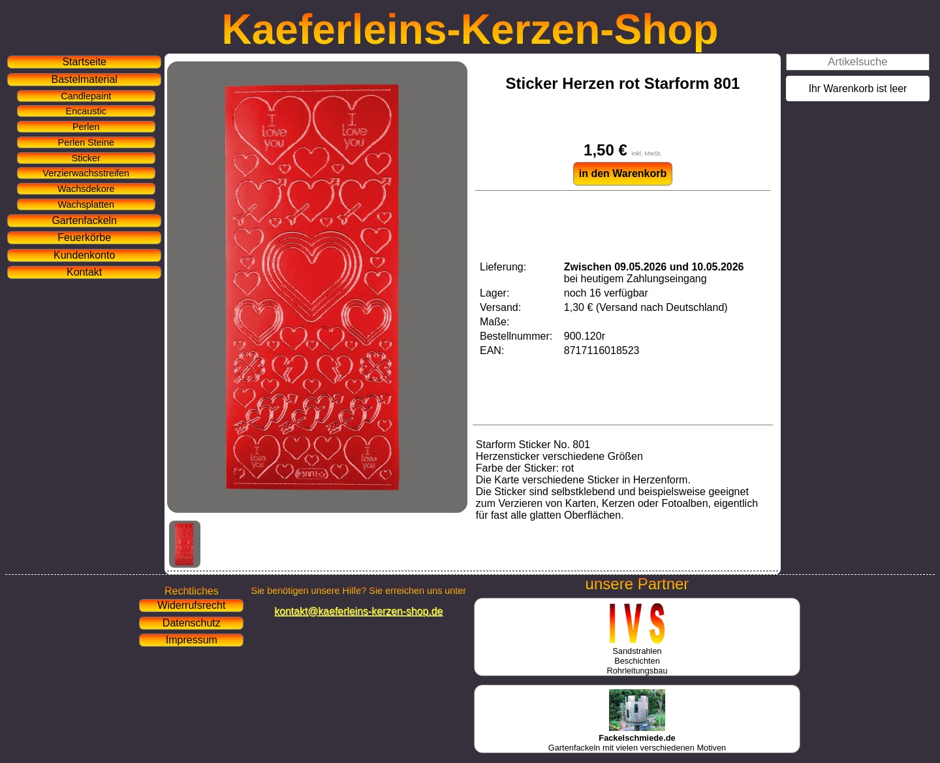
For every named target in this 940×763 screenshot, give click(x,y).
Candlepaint (86, 96)
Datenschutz (192, 622)
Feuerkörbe (84, 237)
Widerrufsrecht (191, 605)
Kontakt (84, 272)
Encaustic (86, 111)
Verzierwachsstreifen (85, 173)
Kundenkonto (84, 255)
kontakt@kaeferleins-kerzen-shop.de (358, 611)
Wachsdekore (85, 189)
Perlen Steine (86, 142)
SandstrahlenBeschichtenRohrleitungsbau (636, 655)
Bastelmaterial (85, 79)
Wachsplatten (85, 204)
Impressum (191, 639)
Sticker (86, 158)
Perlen (86, 127)
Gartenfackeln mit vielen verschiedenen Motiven (637, 738)
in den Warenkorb (623, 173)
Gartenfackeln (84, 220)
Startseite (84, 61)
